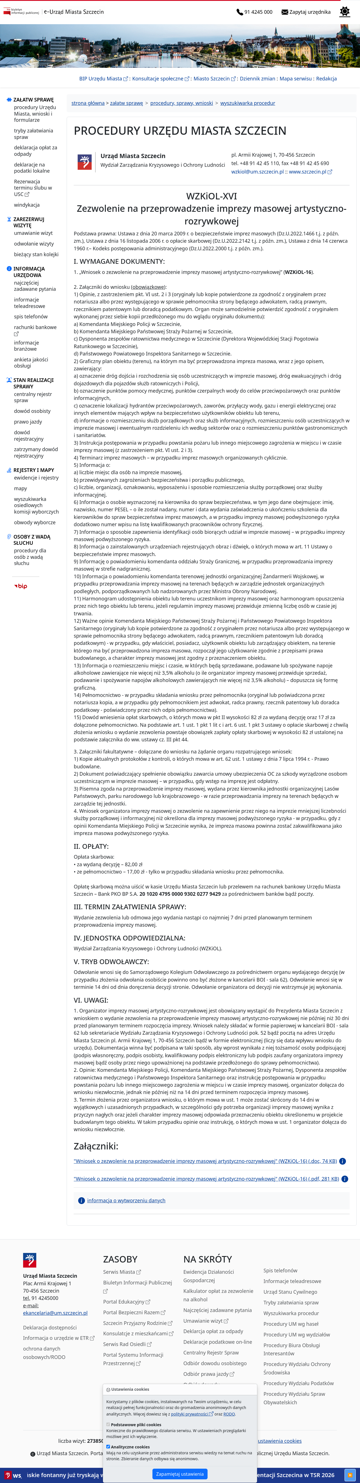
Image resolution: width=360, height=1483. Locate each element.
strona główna (88, 103)
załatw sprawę (126, 103)
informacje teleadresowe (29, 302)
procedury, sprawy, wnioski (181, 103)
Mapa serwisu (296, 78)
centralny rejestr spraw (33, 397)
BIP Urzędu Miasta (103, 78)
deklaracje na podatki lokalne (32, 167)
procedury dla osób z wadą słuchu (30, 556)
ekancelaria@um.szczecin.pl (55, 1312)
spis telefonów (31, 316)
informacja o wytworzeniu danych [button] (121, 1200)
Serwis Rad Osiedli (127, 1344)
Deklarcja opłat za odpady (213, 1331)
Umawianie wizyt (205, 1321)
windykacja (27, 204)
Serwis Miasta (122, 1272)
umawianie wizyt (33, 232)
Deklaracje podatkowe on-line (217, 1341)
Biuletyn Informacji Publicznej (137, 1287)
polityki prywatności (192, 1414)
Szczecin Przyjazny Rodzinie (137, 1323)
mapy (20, 488)
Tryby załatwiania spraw (291, 1302)
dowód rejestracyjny (29, 435)
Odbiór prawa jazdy (208, 1374)
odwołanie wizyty (34, 243)
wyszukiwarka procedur (247, 103)
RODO (229, 1414)
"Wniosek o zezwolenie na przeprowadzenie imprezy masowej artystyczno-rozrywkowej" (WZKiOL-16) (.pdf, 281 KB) (206, 1178)
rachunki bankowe (35, 330)
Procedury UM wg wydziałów (297, 1334)
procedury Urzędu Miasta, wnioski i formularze (35, 113)
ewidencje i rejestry (36, 477)
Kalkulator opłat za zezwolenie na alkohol (218, 1295)
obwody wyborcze (35, 522)
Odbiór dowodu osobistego (215, 1363)
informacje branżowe (26, 345)
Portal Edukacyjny (126, 1302)
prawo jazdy (28, 421)
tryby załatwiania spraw (33, 133)
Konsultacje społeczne (160, 78)
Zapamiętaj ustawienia (180, 1474)
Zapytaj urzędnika (307, 12)
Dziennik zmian (257, 78)
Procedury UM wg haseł (291, 1323)
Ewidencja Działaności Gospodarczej (208, 1276)
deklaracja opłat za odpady (35, 150)
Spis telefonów (280, 1270)
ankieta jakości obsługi (31, 362)
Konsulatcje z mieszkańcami (138, 1334)
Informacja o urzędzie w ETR (58, 1338)
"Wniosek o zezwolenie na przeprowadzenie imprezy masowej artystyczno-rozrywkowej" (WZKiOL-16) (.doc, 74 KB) (205, 1161)
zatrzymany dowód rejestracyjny (36, 452)
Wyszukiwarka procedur (291, 1313)
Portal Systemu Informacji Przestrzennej (133, 1359)
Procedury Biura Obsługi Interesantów (292, 1349)
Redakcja (326, 78)
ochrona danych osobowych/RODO (44, 1352)
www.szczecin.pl (310, 171)
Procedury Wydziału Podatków (299, 1383)
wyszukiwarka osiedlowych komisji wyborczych (36, 505)
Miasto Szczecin (214, 78)
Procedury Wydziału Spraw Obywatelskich (294, 1398)
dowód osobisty (32, 411)
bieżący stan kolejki (36, 254)
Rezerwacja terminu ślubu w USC (33, 187)
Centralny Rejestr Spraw (211, 1352)
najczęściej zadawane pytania (35, 285)
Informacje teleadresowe (292, 1281)
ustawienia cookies (277, 1440)
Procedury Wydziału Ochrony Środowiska (297, 1368)
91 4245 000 (256, 12)
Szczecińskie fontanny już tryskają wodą (67, 1475)
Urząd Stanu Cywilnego (290, 1291)
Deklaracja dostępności (50, 1327)
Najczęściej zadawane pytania (217, 1310)
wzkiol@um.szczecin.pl (257, 171)
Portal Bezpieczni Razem (134, 1313)
